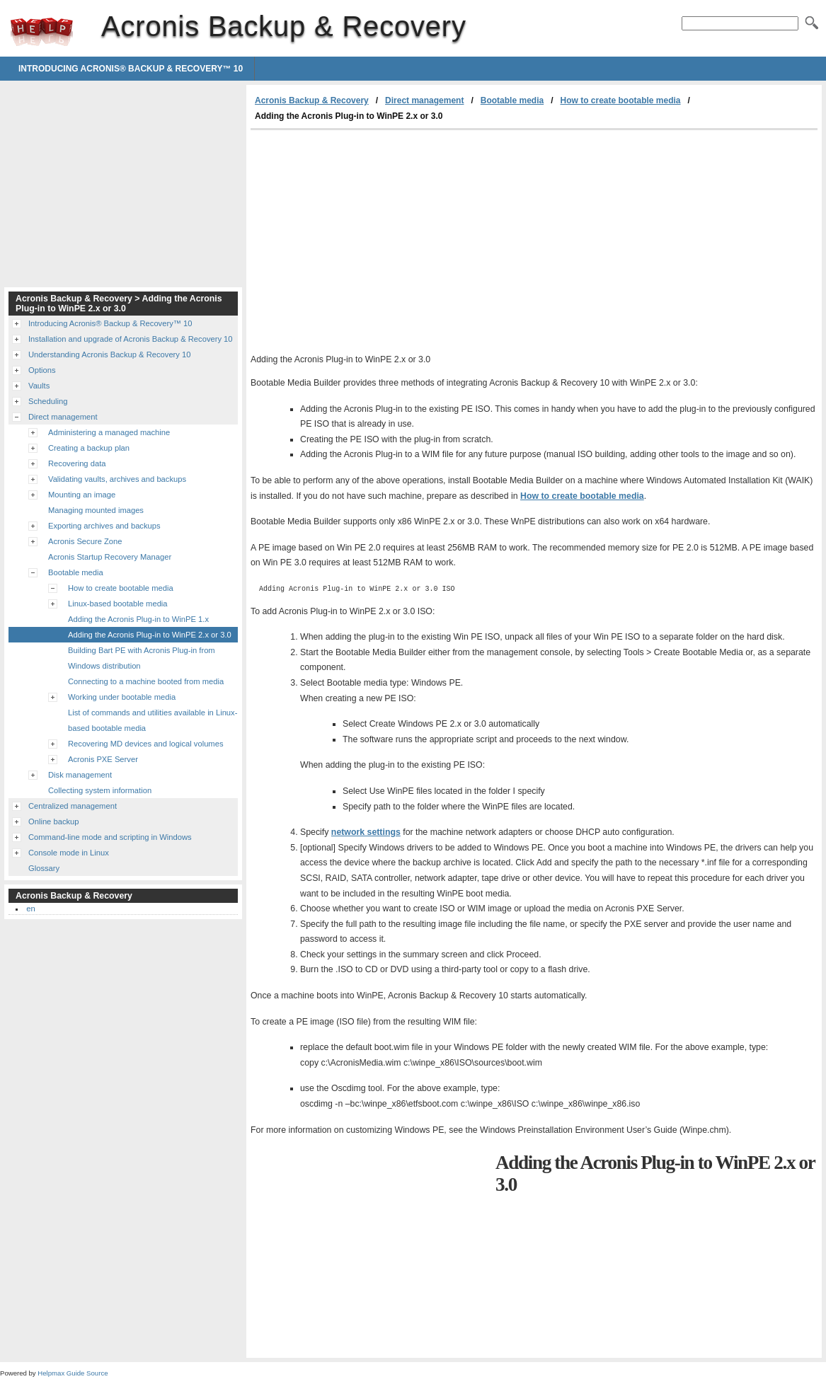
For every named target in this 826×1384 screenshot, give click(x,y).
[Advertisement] (369, 236)
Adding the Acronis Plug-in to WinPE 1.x (138, 619)
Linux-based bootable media (118, 603)
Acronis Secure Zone (85, 541)
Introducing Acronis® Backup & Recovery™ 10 (130, 69)
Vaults (39, 385)
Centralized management (72, 806)
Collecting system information (99, 790)
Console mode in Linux (68, 852)
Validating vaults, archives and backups (117, 479)
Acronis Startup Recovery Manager (109, 557)
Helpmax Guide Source (73, 1373)
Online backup (53, 821)
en (30, 908)
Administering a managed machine (109, 432)
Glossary (43, 868)
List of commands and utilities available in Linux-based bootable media (152, 720)
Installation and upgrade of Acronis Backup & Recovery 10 (130, 339)
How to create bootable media (621, 100)
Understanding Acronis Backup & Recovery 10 (109, 354)
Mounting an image (81, 494)
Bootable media (512, 100)
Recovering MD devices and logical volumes (146, 743)
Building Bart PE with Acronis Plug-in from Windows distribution (141, 658)
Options (42, 370)
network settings (366, 832)
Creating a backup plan (89, 448)
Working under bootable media (122, 697)
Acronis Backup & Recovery (42, 32)
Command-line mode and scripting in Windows (110, 837)
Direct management (424, 100)
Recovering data (76, 463)
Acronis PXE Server (103, 759)
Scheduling (47, 401)
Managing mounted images (96, 510)
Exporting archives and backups (104, 525)
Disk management (80, 775)
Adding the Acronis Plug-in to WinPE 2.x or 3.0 (149, 634)
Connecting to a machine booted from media (146, 681)
